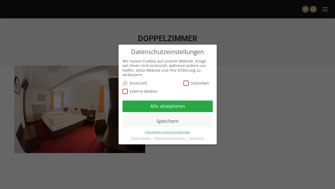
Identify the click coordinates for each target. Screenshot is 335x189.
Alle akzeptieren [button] (167, 106)
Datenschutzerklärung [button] (170, 138)
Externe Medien (140, 91)
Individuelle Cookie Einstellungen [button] (167, 132)
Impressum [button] (196, 138)
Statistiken (196, 83)
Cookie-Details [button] (141, 138)
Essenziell (134, 83)
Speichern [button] (167, 121)
